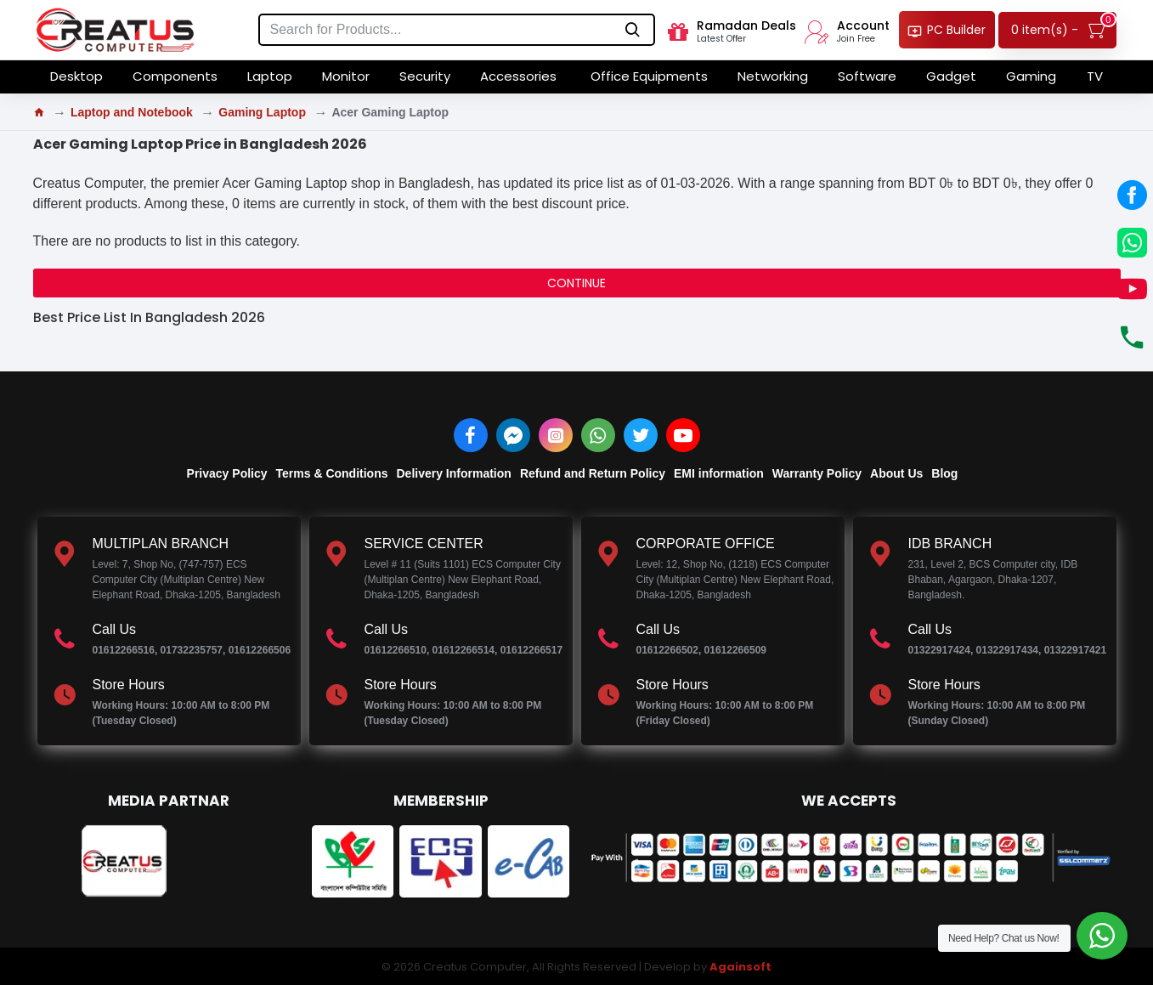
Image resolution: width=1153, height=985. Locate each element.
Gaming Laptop (262, 112)
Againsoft (740, 967)
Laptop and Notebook (132, 112)
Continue (576, 283)
